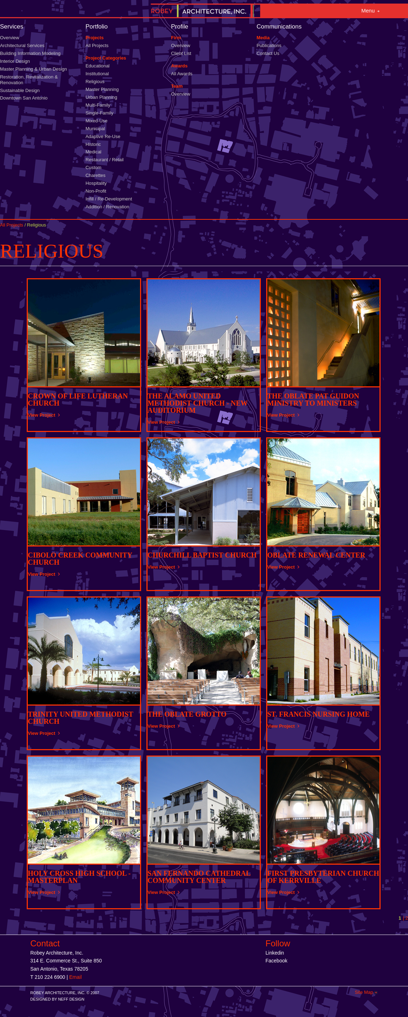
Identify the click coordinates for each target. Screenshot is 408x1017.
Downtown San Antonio (23, 98)
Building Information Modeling (30, 53)
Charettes (95, 175)
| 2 (405, 918)
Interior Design (15, 61)
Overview (9, 37)
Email (75, 977)
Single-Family (99, 113)
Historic (93, 144)
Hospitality (96, 183)
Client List (181, 53)
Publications (269, 45)
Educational (97, 65)
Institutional (97, 73)
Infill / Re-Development (109, 199)
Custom (93, 167)
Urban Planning (101, 97)
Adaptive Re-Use (103, 136)
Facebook (276, 960)
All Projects (97, 45)
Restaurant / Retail (105, 159)
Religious (95, 81)
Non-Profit (96, 191)
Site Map (364, 992)
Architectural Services (22, 45)
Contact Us (268, 53)
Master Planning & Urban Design (33, 69)
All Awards (181, 73)
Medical (93, 151)
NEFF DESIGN (71, 999)
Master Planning (102, 89)
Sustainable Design (20, 90)
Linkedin (274, 953)
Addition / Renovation (107, 206)
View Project (41, 415)
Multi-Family (98, 105)
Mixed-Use (97, 120)
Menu (368, 10)
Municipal (95, 128)
